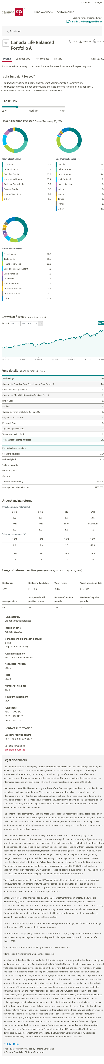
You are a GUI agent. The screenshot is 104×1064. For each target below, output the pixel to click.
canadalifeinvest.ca (15, 749)
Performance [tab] (42, 58)
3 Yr (18, 323)
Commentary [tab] (23, 58)
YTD (35, 323)
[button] (73, 41)
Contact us (86, 2)
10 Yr (29, 323)
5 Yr (23, 323)
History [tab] (58, 58)
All (41, 323)
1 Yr (12, 323)
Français (98, 2)
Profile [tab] (7, 58)
